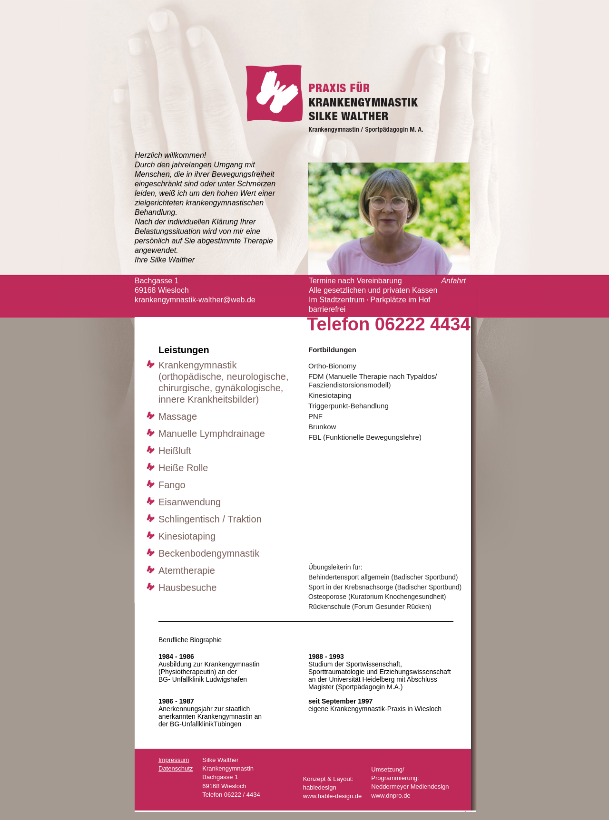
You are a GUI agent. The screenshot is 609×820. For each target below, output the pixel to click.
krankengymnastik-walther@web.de (195, 300)
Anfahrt (453, 281)
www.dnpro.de (390, 795)
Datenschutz (175, 768)
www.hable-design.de (332, 796)
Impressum (173, 759)
